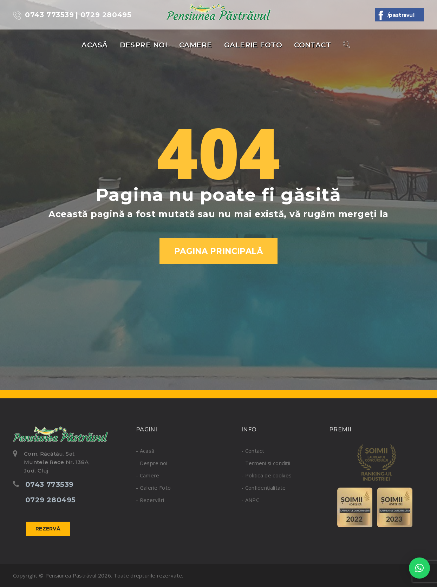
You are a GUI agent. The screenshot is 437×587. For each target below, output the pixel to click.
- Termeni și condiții (265, 463)
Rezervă (47, 529)
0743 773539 (43, 15)
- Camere (147, 475)
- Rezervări (150, 499)
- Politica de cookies (266, 475)
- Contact (253, 450)
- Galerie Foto (153, 487)
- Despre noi (152, 463)
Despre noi (144, 45)
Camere (195, 45)
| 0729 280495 (104, 15)
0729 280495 (50, 500)
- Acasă (145, 450)
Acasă (94, 45)
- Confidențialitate (263, 487)
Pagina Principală (218, 251)
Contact (312, 45)
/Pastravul (400, 15)
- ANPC (250, 499)
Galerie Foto (253, 45)
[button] (419, 568)
